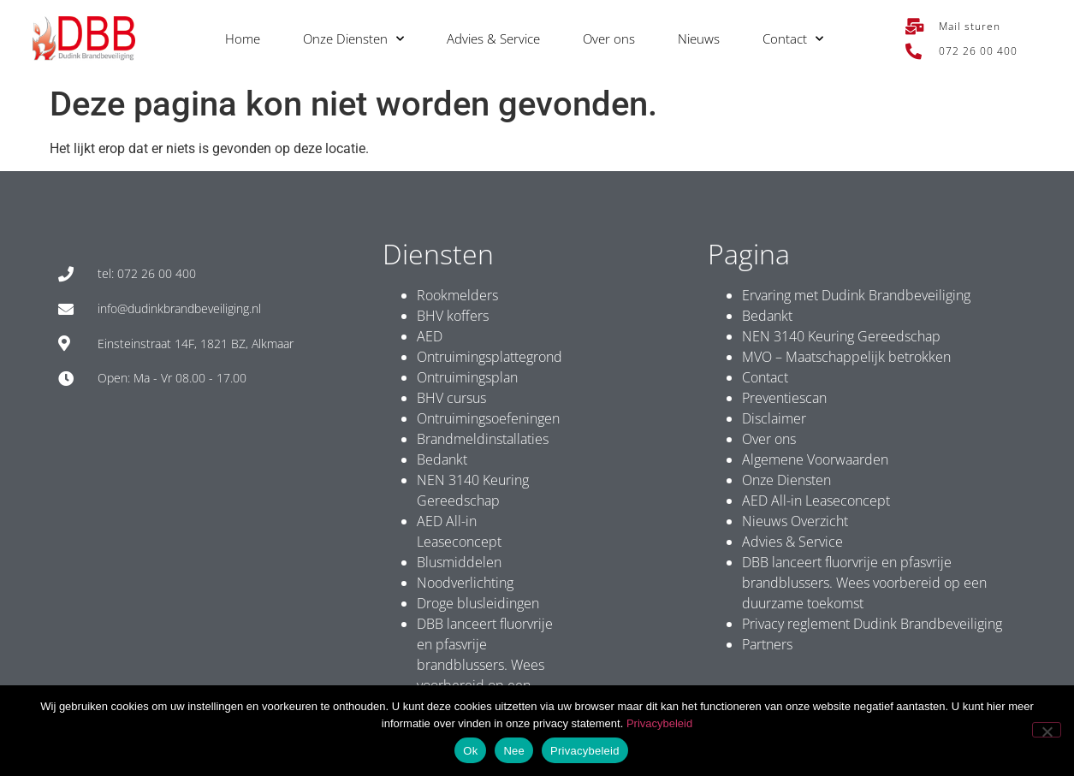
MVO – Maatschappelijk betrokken (846, 356)
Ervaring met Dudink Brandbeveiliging (856, 295)
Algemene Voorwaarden (815, 459)
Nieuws (699, 38)
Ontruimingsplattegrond (489, 356)
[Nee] (1046, 729)
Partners (767, 644)
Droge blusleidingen (478, 603)
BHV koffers (453, 315)
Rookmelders (457, 295)
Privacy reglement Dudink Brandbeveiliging (872, 623)
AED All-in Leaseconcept (816, 500)
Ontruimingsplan (467, 377)
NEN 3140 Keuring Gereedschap (841, 336)
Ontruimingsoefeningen (488, 418)
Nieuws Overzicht (795, 521)
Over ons (609, 38)
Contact (792, 39)
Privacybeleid (659, 723)
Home (242, 38)
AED (429, 336)
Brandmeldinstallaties (483, 438)
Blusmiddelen (459, 562)
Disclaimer (774, 418)
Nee (514, 750)
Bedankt (442, 459)
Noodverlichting (465, 582)
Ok (470, 750)
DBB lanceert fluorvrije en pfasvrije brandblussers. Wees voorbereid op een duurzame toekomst (485, 664)
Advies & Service (493, 38)
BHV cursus (451, 397)
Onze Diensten (353, 39)
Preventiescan (784, 397)
